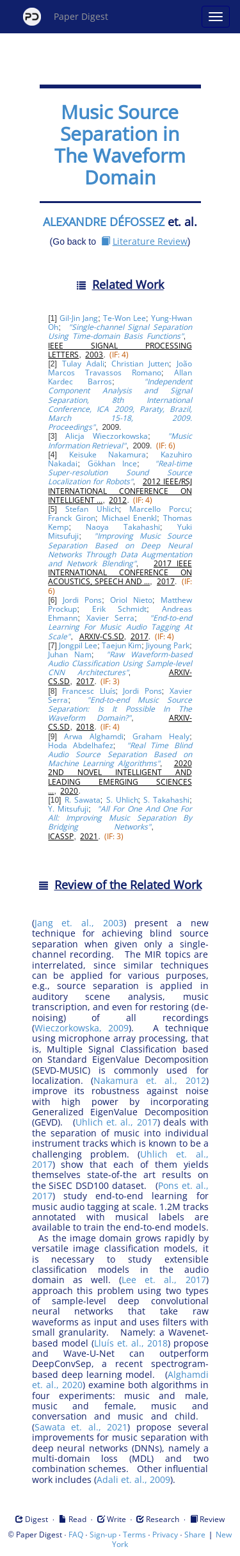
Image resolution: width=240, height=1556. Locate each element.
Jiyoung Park (167, 645)
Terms (134, 1534)
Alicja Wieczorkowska (106, 435)
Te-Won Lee (124, 318)
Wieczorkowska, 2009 (82, 1028)
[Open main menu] (216, 17)
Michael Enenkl (129, 517)
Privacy (165, 1534)
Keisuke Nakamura (108, 454)
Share (194, 1534)
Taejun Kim (121, 645)
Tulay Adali (83, 363)
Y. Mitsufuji (68, 808)
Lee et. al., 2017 (164, 1279)
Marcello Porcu (159, 509)
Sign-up (103, 1534)
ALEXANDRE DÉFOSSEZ (103, 221)
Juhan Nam (70, 654)
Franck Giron (71, 517)
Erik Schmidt (119, 608)
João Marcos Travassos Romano (119, 368)
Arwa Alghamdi (94, 736)
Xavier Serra (110, 617)
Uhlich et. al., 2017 (116, 1122)
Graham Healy (160, 736)
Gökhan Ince (113, 463)
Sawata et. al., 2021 (81, 1427)
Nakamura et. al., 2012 (149, 1080)
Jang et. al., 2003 (79, 923)
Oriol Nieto (131, 599)
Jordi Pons (82, 599)
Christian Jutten (140, 363)
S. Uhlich (122, 799)
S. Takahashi (166, 799)
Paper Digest (65, 17)
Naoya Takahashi (123, 526)
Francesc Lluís (88, 690)
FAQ (75, 1534)
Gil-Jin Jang (79, 318)
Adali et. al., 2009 (133, 1479)
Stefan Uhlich (92, 509)
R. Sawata (82, 799)
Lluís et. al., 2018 (131, 1343)
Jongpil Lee (78, 645)
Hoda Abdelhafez (80, 745)
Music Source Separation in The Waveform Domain (120, 144)
